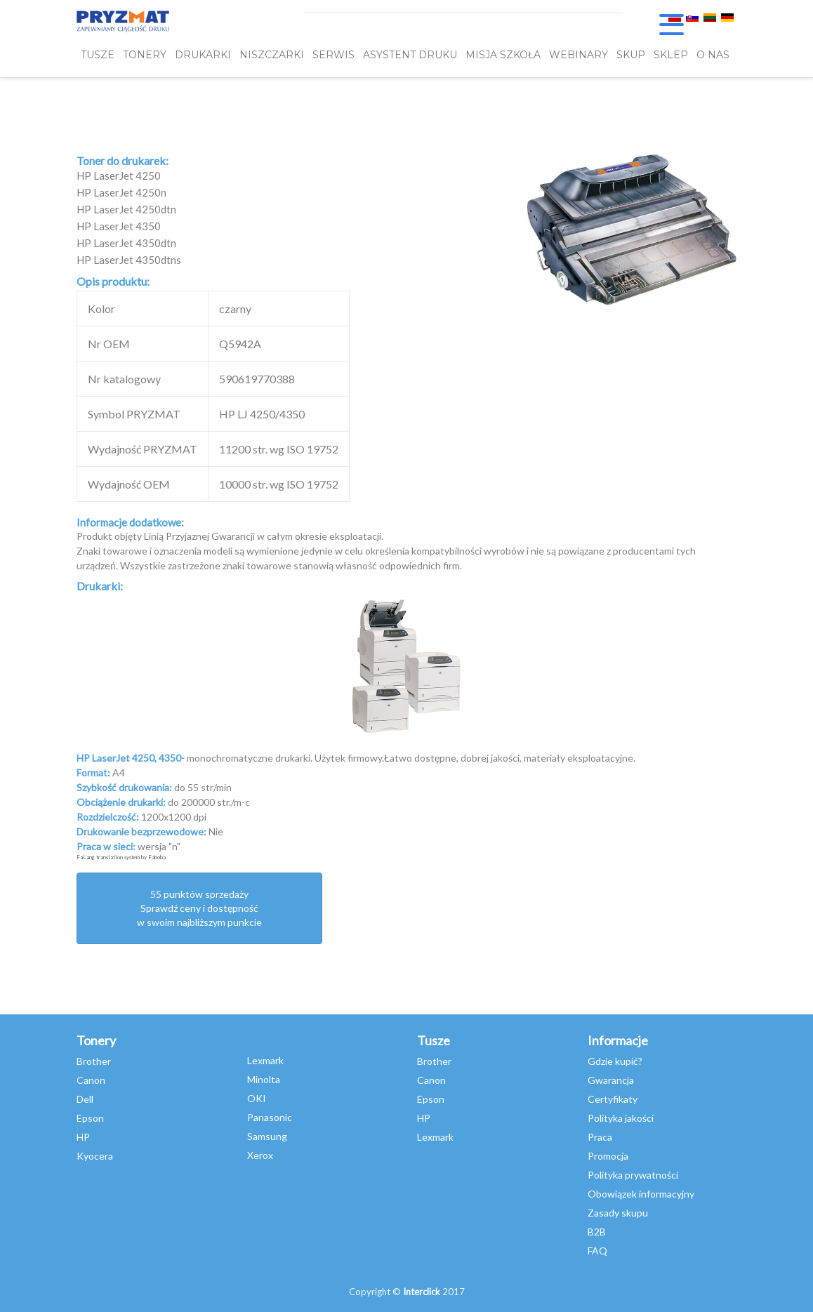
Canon (91, 1080)
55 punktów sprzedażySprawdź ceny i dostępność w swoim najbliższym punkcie (199, 908)
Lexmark (265, 1060)
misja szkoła (503, 54)
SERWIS (333, 54)
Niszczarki (271, 54)
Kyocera (95, 1156)
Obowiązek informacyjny (641, 1194)
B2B (597, 1232)
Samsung (267, 1136)
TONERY (144, 54)
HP (83, 1137)
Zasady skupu (618, 1213)
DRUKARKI (203, 54)
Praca (600, 1137)
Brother (94, 1061)
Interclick (421, 1291)
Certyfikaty (612, 1099)
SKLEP (671, 54)
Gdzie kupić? (615, 1061)
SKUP (630, 54)
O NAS (712, 54)
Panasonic (269, 1117)
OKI (256, 1098)
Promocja (608, 1156)
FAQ (597, 1251)
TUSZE (97, 54)
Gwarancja (611, 1080)
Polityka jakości (621, 1118)
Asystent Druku (410, 54)
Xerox (260, 1155)
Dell (85, 1099)
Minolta (263, 1079)
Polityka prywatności (633, 1175)
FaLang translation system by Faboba (121, 857)
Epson (90, 1118)
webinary (578, 54)
